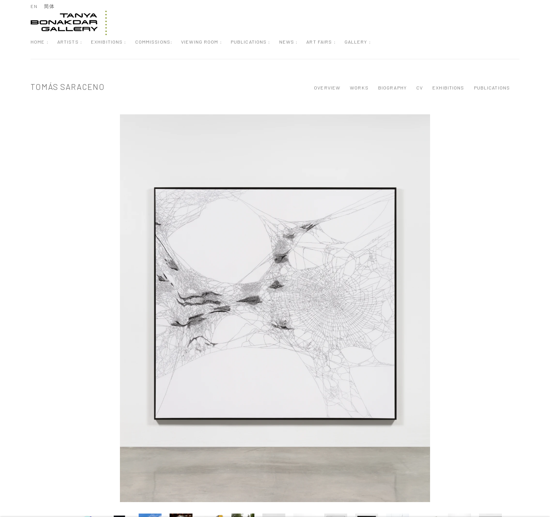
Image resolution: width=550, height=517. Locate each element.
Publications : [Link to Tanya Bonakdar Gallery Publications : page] (250, 42)
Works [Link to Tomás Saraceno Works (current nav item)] (359, 88)
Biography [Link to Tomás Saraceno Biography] (392, 88)
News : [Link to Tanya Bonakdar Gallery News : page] (288, 42)
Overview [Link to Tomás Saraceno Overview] (327, 88)
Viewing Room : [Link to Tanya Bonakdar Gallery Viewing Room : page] (201, 42)
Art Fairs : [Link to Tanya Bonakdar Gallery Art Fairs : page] (320, 42)
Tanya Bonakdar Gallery (69, 23)
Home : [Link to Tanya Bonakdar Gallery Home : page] (40, 42)
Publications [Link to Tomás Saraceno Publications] (492, 88)
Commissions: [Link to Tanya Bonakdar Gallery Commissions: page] (154, 42)
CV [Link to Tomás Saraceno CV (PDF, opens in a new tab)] (419, 88)
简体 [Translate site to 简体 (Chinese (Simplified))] (49, 6)
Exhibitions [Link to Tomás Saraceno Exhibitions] (448, 88)
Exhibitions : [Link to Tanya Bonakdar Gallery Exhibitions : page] (108, 42)
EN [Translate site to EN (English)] (34, 6)
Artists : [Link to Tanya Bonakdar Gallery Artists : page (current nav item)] (69, 42)
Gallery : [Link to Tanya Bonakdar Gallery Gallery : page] (358, 42)
